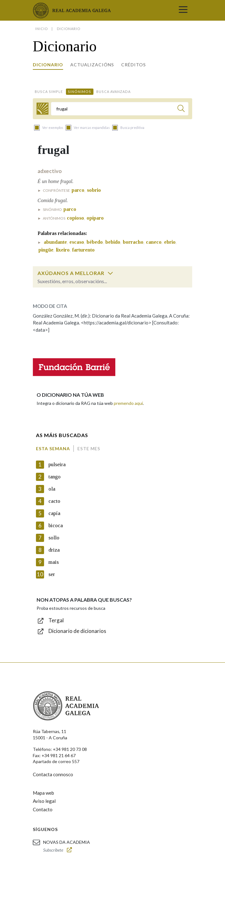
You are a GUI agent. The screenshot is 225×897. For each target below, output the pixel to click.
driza (54, 550)
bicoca (55, 525)
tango (54, 477)
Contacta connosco (53, 774)
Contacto (42, 809)
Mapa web (43, 793)
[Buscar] (181, 109)
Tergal (56, 620)
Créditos (133, 64)
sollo (53, 538)
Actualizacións (92, 64)
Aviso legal (44, 801)
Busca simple (49, 91)
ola (51, 489)
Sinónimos (79, 91)
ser (51, 574)
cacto (54, 501)
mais (53, 562)
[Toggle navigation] (183, 10)
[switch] (110, 273)
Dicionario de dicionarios (77, 631)
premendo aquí (128, 403)
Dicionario (48, 64)
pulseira (57, 464)
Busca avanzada (113, 91)
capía (54, 513)
